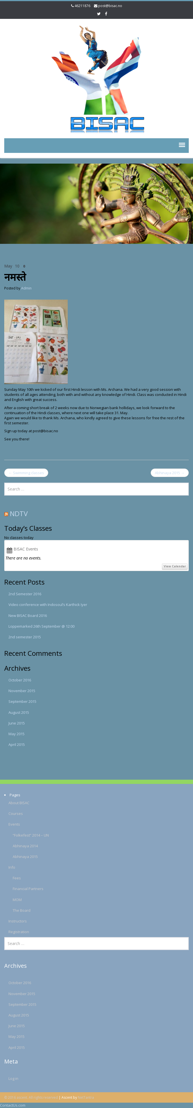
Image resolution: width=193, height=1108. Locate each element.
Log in (11, 1078)
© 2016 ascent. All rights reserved (31, 1097)
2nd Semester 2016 (24, 593)
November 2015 (21, 690)
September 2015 (22, 701)
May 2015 (16, 733)
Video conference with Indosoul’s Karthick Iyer (47, 604)
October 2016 (19, 680)
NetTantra (86, 1097)
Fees (14, 877)
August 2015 (18, 712)
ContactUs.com (12, 1105)
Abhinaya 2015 (170, 472)
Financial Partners (25, 888)
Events (11, 824)
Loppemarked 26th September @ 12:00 (41, 626)
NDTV (19, 513)
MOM (14, 899)
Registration (16, 931)
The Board (19, 910)
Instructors (15, 921)
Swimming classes (26, 472)
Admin (26, 288)
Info (9, 867)
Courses (13, 813)
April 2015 (16, 744)
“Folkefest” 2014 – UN (28, 835)
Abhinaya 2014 (22, 845)
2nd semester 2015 (24, 636)
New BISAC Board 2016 (27, 615)
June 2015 (16, 723)
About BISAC (16, 802)
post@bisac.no (110, 5)
